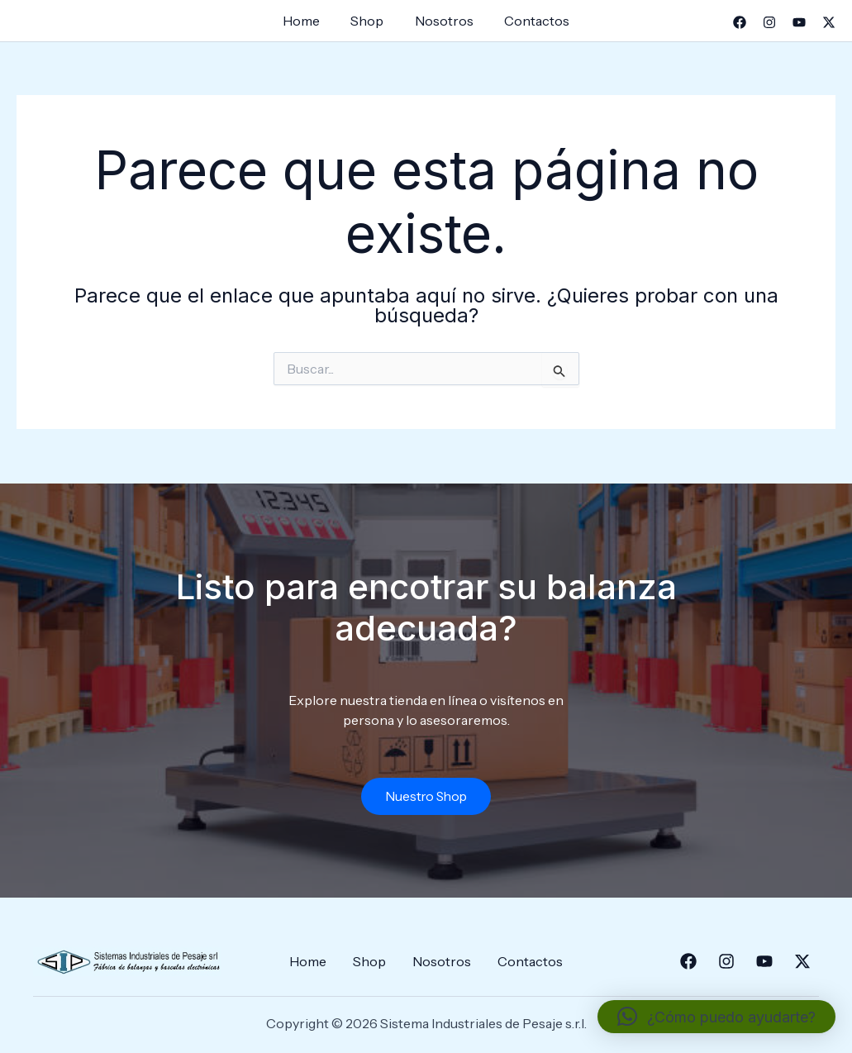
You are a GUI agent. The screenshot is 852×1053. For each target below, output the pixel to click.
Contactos (530, 20)
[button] (716, 1016)
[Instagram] (769, 22)
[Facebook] (739, 22)
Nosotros (441, 20)
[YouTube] (799, 22)
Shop (369, 20)
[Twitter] (828, 22)
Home (307, 20)
